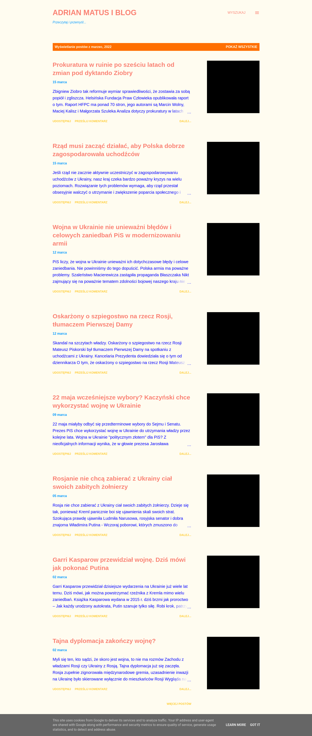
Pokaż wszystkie (241, 47)
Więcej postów (179, 703)
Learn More (236, 725)
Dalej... (185, 121)
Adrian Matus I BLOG (95, 12)
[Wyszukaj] (236, 12)
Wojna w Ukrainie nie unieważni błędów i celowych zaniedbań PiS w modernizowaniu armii (117, 235)
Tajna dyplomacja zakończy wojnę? (104, 640)
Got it (255, 725)
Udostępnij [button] (62, 121)
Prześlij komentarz (91, 121)
